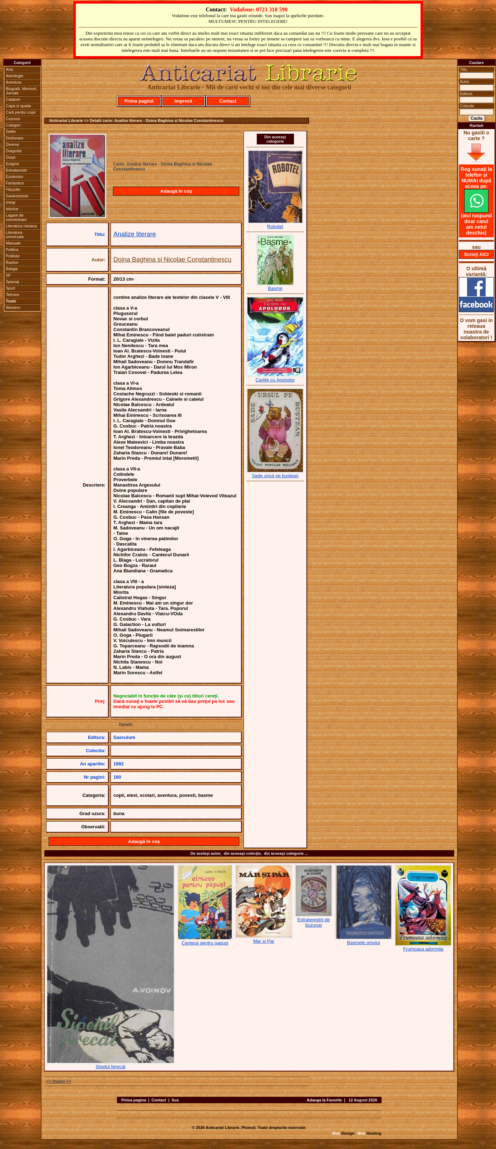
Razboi (12, 262)
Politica (12, 249)
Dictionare (15, 138)
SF (8, 275)
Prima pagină (139, 101)
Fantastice (15, 183)
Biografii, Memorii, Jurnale (21, 91)
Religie (12, 269)
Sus (175, 1100)
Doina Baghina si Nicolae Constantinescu (172, 259)
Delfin (11, 131)
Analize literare (134, 234)
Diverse (12, 144)
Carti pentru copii (20, 112)
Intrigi (10, 202)
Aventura (13, 82)
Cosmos (13, 119)
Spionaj (12, 282)
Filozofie (13, 189)
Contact (227, 101)
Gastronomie (17, 196)
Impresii (183, 101)
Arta (9, 69)
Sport (10, 288)
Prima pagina (133, 1100)
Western (13, 307)
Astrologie (14, 76)
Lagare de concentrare (16, 217)
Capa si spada (18, 106)
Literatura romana (21, 226)
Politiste (13, 256)
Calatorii (13, 99)
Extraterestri (16, 170)
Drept (10, 157)
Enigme (12, 164)
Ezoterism (14, 176)
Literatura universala (15, 234)
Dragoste (14, 151)
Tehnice (12, 294)
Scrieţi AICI (476, 254)
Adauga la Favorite (324, 1100)
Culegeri (13, 125)
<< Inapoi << (58, 1081)
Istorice (12, 209)
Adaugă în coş (176, 191)
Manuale (13, 243)
